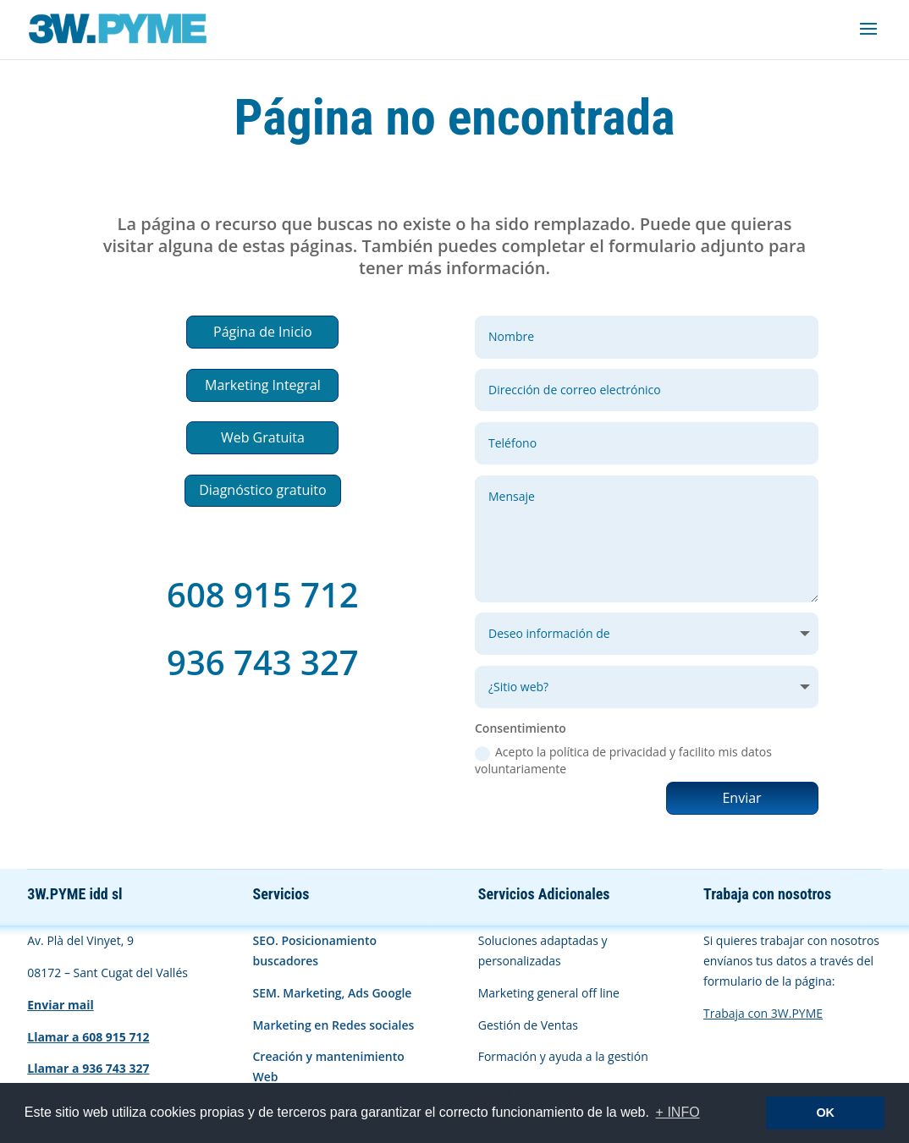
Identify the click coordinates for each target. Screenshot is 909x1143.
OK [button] (825, 1112)
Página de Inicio (262, 331)
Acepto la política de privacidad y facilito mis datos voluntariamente (623, 760)
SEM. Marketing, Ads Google (331, 993)
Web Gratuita (263, 437)
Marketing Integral (263, 385)
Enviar (741, 798)
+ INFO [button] (678, 1112)
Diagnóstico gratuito (262, 490)
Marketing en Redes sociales (333, 1025)
